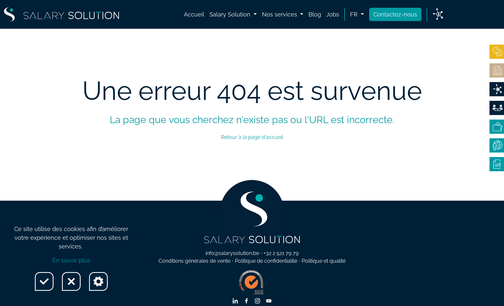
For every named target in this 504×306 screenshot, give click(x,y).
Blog (314, 14)
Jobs (332, 14)
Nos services (280, 14)
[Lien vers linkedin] (235, 301)
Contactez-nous (395, 14)
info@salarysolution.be (232, 253)
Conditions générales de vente (194, 261)
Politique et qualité (324, 261)
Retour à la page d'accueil (252, 137)
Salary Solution (230, 14)
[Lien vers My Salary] (438, 14)
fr (354, 14)
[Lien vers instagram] (257, 301)
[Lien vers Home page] (61, 14)
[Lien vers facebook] (246, 301)
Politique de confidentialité (266, 261)
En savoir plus (71, 260)
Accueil (194, 14)
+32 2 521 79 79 (281, 253)
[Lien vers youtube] (268, 301)
